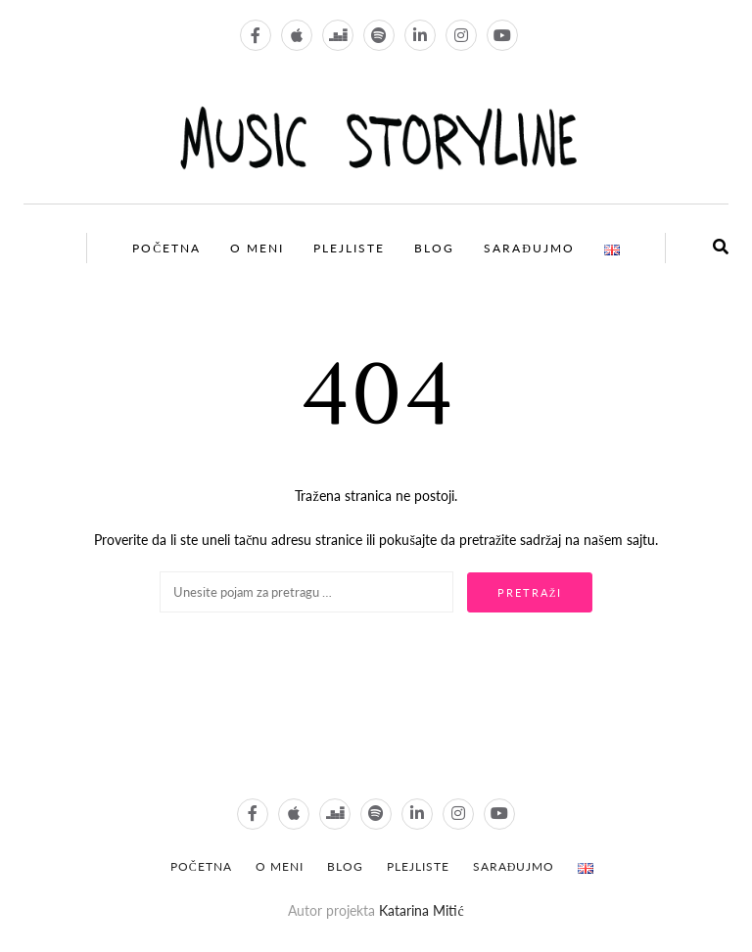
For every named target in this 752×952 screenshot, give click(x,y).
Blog (434, 248)
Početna (166, 248)
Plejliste (349, 248)
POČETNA (201, 866)
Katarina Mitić (421, 910)
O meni (257, 248)
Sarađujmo (529, 248)
